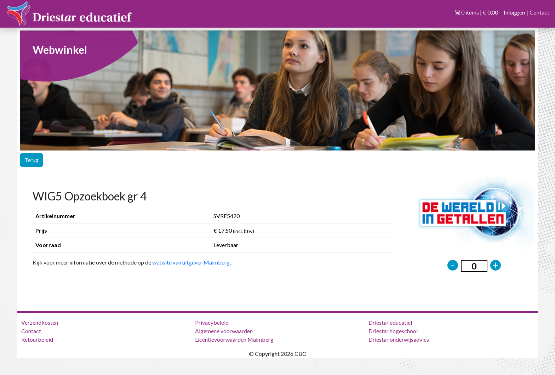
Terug (31, 160)
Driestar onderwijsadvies (398, 339)
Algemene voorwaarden (224, 331)
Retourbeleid (37, 339)
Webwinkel (60, 49)
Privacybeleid (212, 322)
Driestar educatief (390, 322)
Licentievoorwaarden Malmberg (234, 339)
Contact (539, 12)
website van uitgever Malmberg (191, 262)
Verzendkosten (39, 322)
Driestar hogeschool (393, 331)
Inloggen (514, 12)
